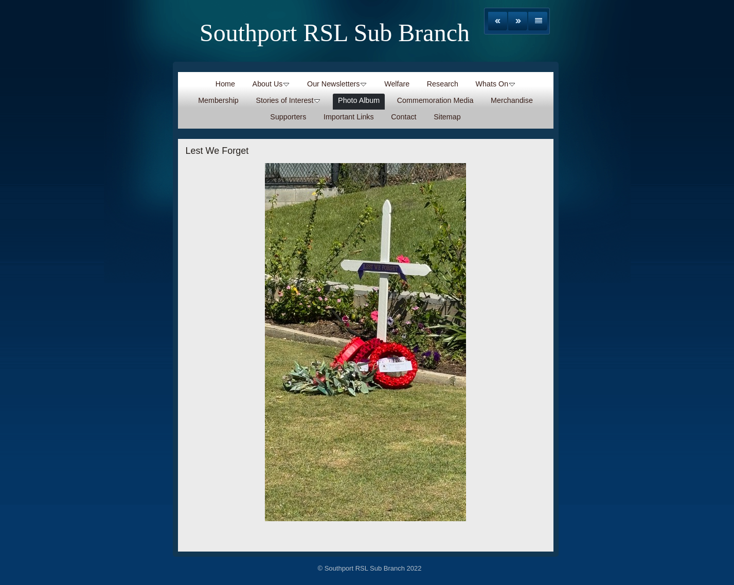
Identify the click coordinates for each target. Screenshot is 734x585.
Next (517, 21)
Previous (497, 21)
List (537, 21)
